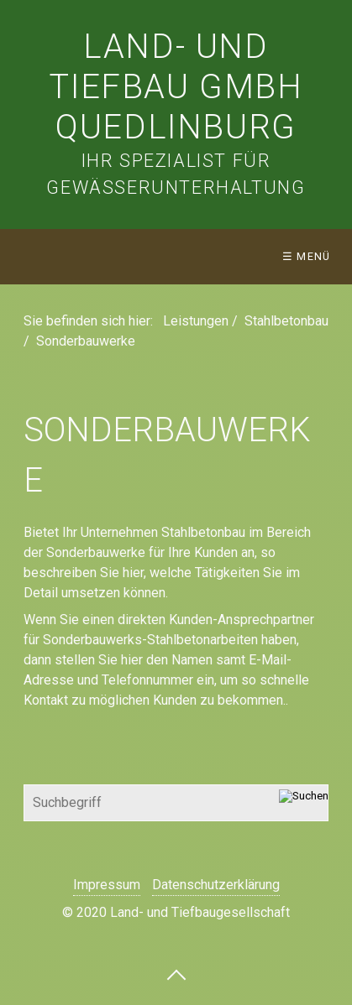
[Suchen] (303, 802)
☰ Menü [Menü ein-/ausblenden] (306, 256)
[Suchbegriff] (176, 802)
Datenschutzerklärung (216, 885)
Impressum (106, 885)
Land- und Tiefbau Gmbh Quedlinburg (175, 87)
